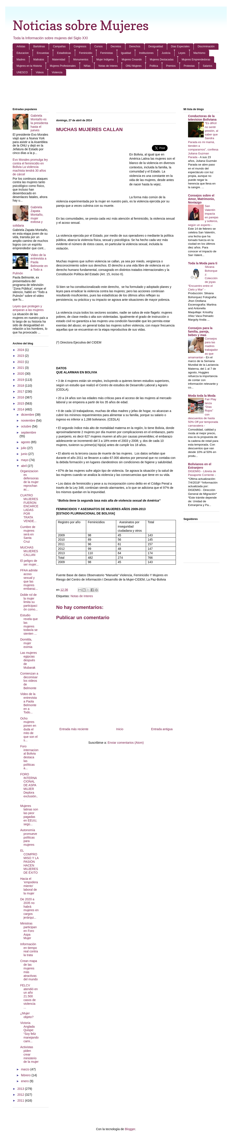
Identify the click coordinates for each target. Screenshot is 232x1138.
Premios (171, 65)
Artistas (21, 46)
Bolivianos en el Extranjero (199, 465)
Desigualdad (155, 46)
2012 (21, 1094)
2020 (21, 373)
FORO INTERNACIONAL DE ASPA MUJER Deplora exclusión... (29, 787)
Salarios (207, 65)
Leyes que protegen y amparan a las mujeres (28, 308)
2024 (21, 350)
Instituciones (146, 53)
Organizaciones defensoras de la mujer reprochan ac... (29, 480)
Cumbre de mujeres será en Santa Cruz (27, 534)
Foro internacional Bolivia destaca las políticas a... (29, 757)
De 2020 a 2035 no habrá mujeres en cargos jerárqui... (29, 908)
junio (24, 454)
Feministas (106, 53)
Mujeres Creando (132, 59)
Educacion (23, 53)
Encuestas (43, 53)
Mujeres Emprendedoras (196, 59)
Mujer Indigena (105, 59)
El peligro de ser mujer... (29, 562)
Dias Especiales (180, 46)
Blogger (130, 1129)
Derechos (134, 46)
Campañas (59, 46)
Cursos (98, 46)
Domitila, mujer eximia (26, 643)
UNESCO (22, 72)
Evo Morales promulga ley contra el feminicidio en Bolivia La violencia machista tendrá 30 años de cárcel (30, 167)
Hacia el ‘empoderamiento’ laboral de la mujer (29, 886)
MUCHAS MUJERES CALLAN (29, 551)
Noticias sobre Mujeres (81, 25)
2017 (21, 391)
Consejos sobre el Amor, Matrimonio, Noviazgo (201, 199)
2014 (21, 409)
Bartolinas (39, 46)
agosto (26, 442)
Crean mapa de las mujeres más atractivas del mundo (29, 970)
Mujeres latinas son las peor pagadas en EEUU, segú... (29, 815)
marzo (25, 1069)
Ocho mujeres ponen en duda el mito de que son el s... (29, 729)
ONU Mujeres (134, 65)
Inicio (119, 729)
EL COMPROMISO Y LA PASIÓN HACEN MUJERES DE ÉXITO (29, 861)
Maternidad (58, 59)
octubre (26, 426)
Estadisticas (64, 53)
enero (25, 1081)
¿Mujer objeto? (27, 1015)
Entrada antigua (162, 729)
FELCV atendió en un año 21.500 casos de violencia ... (29, 996)
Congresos (80, 46)
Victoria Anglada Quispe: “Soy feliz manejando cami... (29, 1032)
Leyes (181, 53)
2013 (21, 1088)
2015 (21, 403)
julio (24, 448)
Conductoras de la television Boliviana (202, 117)
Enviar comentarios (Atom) (126, 742)
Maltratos (38, 59)
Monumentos (80, 59)
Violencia (57, 72)
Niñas (87, 65)
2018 (21, 385)
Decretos (116, 46)
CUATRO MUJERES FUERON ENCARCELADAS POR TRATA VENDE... (29, 508)
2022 (21, 362)
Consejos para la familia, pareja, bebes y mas (200, 331)
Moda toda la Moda (201, 395)
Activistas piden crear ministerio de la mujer (29, 1054)
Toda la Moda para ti (202, 263)
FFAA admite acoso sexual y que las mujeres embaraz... (29, 579)
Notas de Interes (108, 65)
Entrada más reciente (73, 729)
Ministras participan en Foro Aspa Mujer (28, 931)
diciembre (28, 414)
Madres (21, 59)
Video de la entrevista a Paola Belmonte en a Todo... (28, 703)
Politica (154, 65)
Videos (40, 72)
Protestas (189, 65)
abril (24, 466)
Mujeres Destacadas (161, 59)
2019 (21, 379)
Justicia (166, 53)
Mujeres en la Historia (29, 65)
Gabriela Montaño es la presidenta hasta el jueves (39, 123)
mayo (25, 460)
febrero (26, 1075)
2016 (21, 397)
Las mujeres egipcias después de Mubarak (28, 660)
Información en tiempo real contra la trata (29, 949)
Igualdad (126, 53)
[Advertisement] (116, 92)
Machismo (199, 53)
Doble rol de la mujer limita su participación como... (29, 602)
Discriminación (206, 46)
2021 (21, 367)
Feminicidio (85, 53)
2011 (21, 1100)
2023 (21, 355)
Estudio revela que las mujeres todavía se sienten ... (29, 624)
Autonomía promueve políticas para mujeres (28, 837)
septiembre (28, 432)
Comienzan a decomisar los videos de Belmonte (29, 681)
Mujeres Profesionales (63, 65)
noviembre (28, 420)
